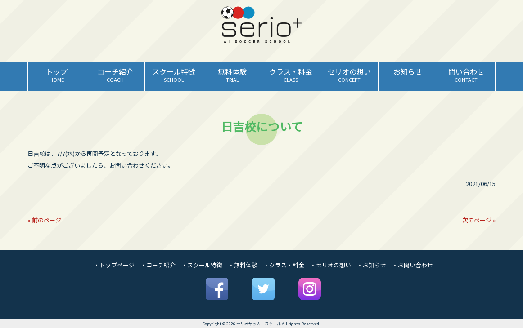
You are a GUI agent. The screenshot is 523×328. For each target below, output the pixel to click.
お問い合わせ (415, 265)
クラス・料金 (286, 265)
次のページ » (479, 220)
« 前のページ (44, 220)
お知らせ (374, 265)
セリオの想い (333, 265)
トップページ (117, 265)
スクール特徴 (204, 265)
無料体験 (245, 265)
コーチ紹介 (161, 265)
